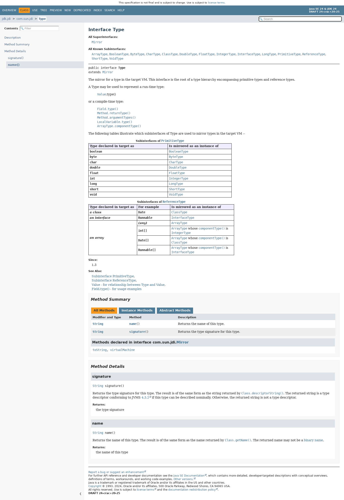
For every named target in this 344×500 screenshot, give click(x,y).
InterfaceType (248, 54)
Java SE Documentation (188, 475)
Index (97, 10)
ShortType (100, 58)
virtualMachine (122, 350)
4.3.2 (145, 397)
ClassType (170, 54)
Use (35, 10)
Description (13, 37)
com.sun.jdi (24, 18)
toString (100, 350)
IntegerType (226, 54)
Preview (56, 10)
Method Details (15, 51)
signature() (15, 58)
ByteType (137, 54)
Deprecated (82, 10)
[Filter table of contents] (39, 28)
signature (137, 331)
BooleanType (119, 54)
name (132, 324)
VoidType (116, 58)
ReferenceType (313, 54)
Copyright (94, 486)
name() (13, 64)
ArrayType (100, 54)
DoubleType (188, 54)
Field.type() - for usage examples (117, 289)
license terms (216, 2)
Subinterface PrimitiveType (113, 276)
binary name (313, 440)
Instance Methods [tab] (137, 310)
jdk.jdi (6, 18)
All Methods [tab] (104, 310)
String (98, 324)
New (67, 10)
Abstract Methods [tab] (174, 310)
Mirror (97, 42)
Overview (9, 10)
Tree (43, 10)
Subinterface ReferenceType (114, 280)
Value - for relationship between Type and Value (128, 284)
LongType (269, 54)
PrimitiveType (289, 54)
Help (121, 10)
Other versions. (184, 479)
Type (42, 18)
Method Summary (17, 44)
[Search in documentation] (300, 18)
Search (109, 10)
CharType (153, 54)
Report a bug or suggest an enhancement (116, 472)
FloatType (207, 54)
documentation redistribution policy (192, 489)
